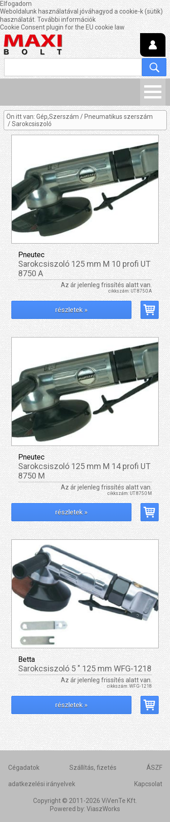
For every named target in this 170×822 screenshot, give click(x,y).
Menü (152, 92)
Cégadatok (23, 767)
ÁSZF (154, 767)
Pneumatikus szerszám (118, 116)
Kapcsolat (148, 784)
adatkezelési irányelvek (41, 784)
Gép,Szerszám (57, 116)
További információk (66, 19)
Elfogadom (16, 3)
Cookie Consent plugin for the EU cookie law (62, 27)
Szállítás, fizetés (93, 767)
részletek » (71, 310)
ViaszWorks (103, 808)
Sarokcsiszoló (32, 123)
